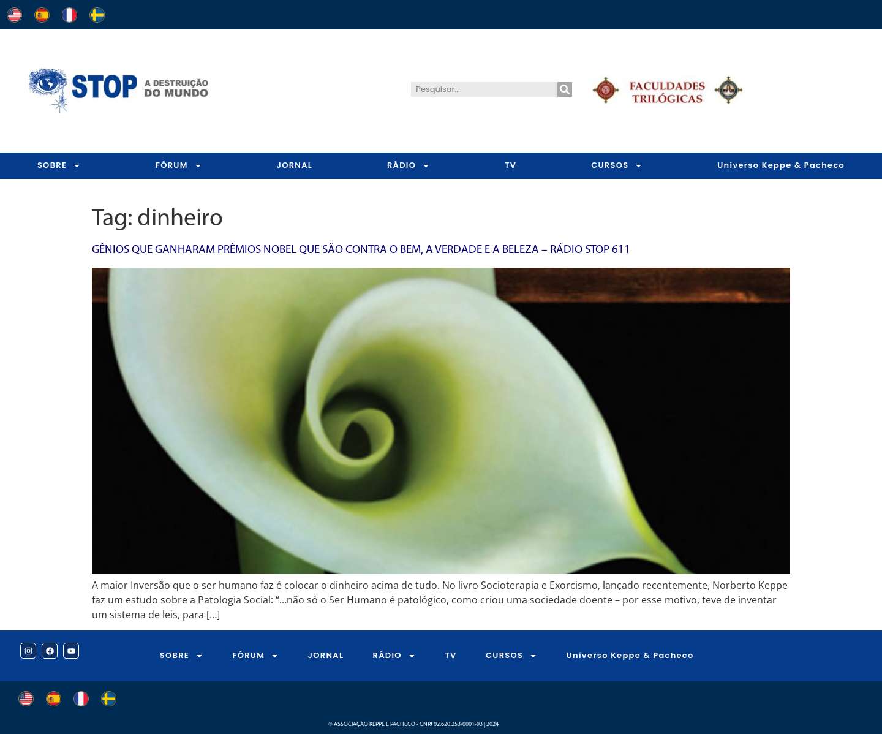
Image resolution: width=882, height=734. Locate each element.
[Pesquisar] (564, 89)
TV (510, 165)
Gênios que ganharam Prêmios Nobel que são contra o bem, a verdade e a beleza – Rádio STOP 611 (361, 250)
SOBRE (59, 166)
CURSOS (617, 166)
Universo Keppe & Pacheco (630, 655)
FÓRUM (179, 166)
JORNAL (294, 165)
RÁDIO (408, 166)
